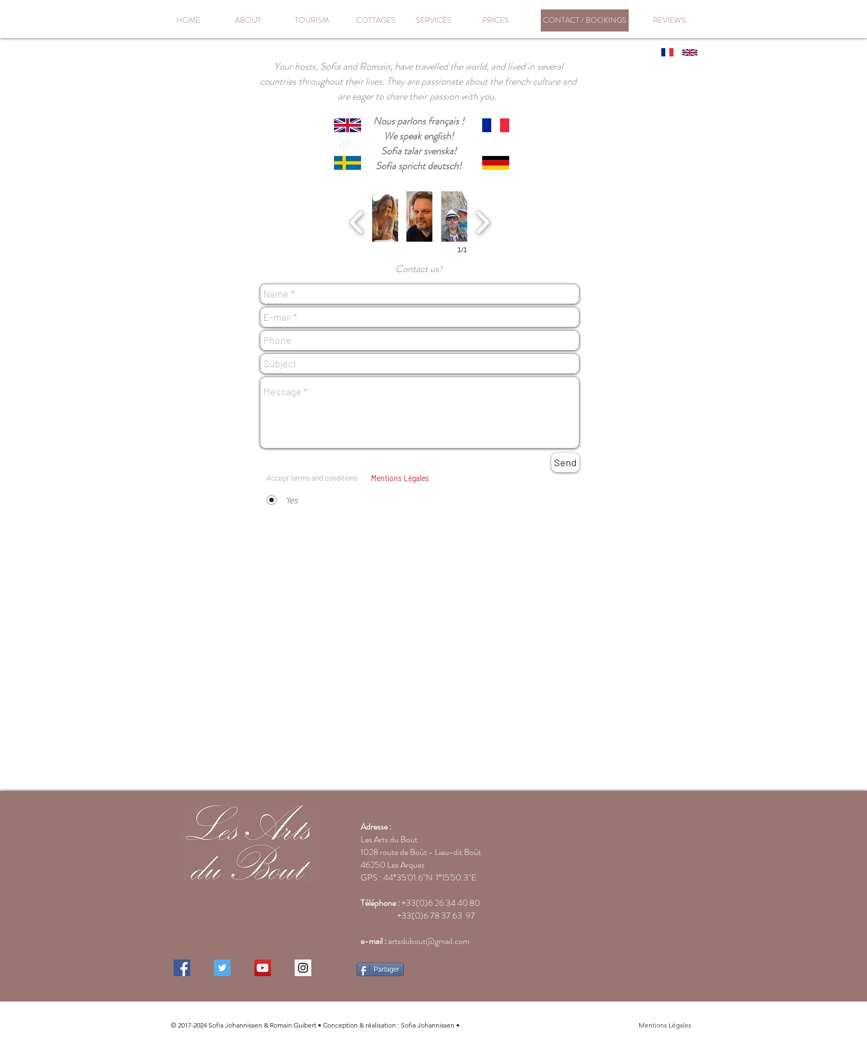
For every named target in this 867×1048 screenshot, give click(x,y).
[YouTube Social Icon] (262, 968)
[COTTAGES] (376, 20)
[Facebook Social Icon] (182, 968)
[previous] (356, 221)
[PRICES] (495, 20)
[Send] (565, 462)
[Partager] (380, 969)
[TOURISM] (311, 20)
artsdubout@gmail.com (428, 941)
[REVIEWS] (669, 20)
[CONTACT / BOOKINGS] (584, 20)
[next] (482, 221)
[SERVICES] (433, 20)
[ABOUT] (247, 20)
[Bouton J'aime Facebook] (451, 970)
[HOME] (188, 20)
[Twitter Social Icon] (222, 968)
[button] (385, 216)
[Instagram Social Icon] (303, 968)
